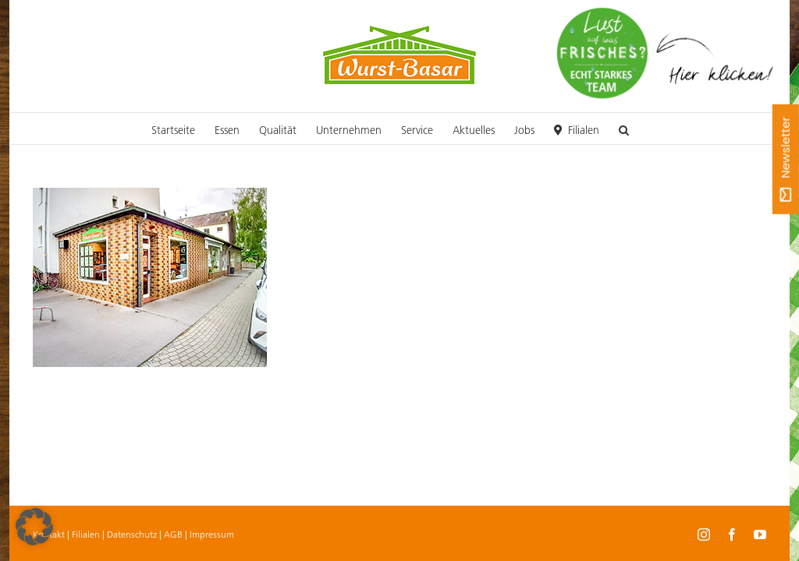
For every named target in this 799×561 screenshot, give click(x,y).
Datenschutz (132, 534)
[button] (624, 128)
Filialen (86, 534)
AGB (173, 534)
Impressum (212, 534)
